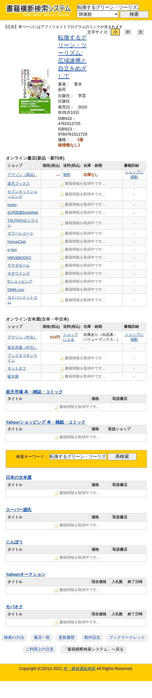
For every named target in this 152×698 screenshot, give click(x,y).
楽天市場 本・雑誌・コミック (34, 392)
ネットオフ (16, 368)
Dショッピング (19, 281)
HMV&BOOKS (19, 257)
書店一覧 (42, 637)
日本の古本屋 (19, 477)
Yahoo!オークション (26, 574)
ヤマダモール (18, 265)
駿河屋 (13, 376)
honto (12, 205)
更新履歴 (67, 637)
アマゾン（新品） (22, 174)
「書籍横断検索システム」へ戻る (93, 649)
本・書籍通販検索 (79, 668)
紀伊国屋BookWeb (22, 212)
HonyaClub (16, 241)
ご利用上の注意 (40, 649)
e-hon (12, 249)
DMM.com (15, 289)
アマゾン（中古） (22, 337)
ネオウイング (18, 273)
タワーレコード (20, 233)
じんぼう (14, 542)
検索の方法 (14, 637)
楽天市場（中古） (22, 347)
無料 (67, 174)
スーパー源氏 (19, 509)
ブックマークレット (127, 637)
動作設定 (92, 637)
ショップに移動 (134, 174)
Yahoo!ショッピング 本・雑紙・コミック (45, 422)
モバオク (14, 606)
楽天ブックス (18, 183)
